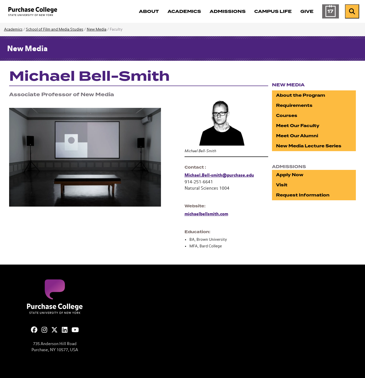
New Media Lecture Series (308, 146)
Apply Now (289, 175)
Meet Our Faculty (297, 126)
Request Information (303, 195)
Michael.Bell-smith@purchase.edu (219, 175)
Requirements (294, 105)
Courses (286, 115)
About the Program (300, 95)
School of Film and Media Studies (54, 29)
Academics (13, 29)
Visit (281, 185)
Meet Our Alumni (297, 136)
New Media (96, 29)
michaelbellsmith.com (206, 214)
